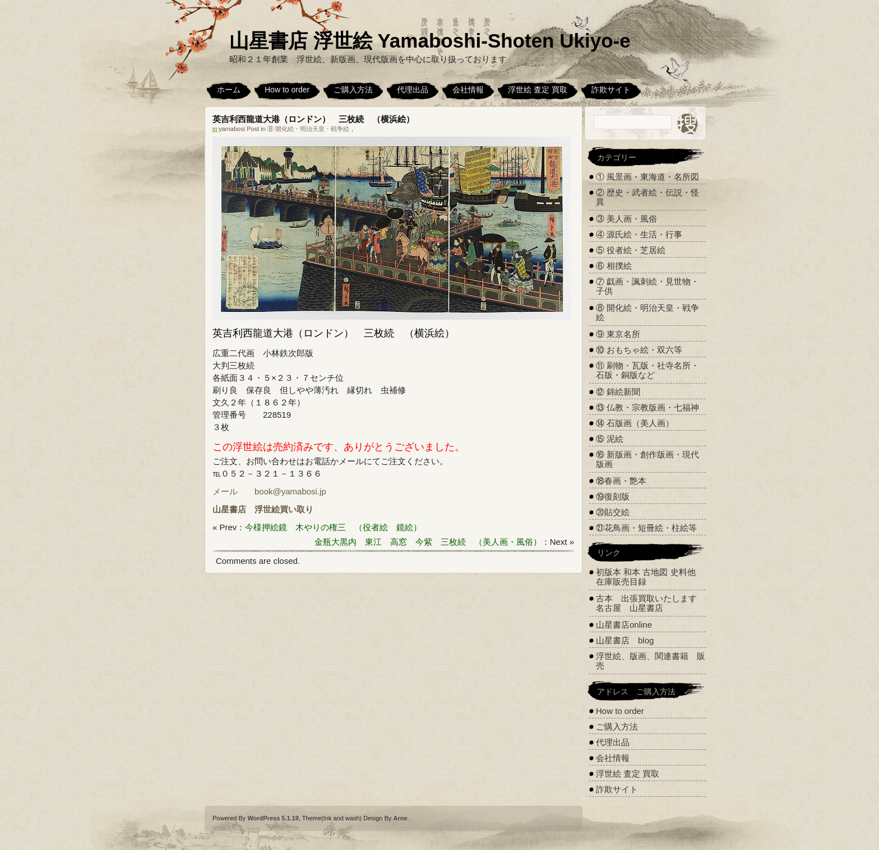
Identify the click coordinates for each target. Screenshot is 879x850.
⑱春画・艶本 (621, 480)
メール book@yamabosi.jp (269, 491)
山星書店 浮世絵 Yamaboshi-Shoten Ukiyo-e (430, 41)
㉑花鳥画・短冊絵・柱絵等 (646, 528)
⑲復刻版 (613, 496)
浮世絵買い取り (284, 509)
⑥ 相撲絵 (614, 265)
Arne (400, 818)
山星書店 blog (625, 640)
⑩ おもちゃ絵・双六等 (639, 349)
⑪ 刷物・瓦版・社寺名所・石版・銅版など (647, 370)
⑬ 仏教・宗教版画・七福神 (647, 407)
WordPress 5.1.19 (273, 818)
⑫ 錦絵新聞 (618, 391)
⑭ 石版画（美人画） (635, 423)
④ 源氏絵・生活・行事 (639, 234)
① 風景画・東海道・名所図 (647, 176)
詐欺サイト (611, 89)
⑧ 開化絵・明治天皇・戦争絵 (308, 128)
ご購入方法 (353, 89)
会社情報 (468, 89)
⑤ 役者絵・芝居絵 (630, 250)
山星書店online (624, 624)
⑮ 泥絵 (609, 438)
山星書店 (229, 509)
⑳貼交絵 (613, 512)
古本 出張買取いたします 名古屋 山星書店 (650, 603)
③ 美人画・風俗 (626, 218)
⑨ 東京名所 (618, 334)
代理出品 (412, 89)
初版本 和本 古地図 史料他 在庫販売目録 (646, 576)
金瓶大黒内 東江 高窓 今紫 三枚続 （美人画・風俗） (428, 542)
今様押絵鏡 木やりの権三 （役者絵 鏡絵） (333, 527)
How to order (287, 89)
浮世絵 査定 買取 (537, 89)
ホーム (228, 89)
